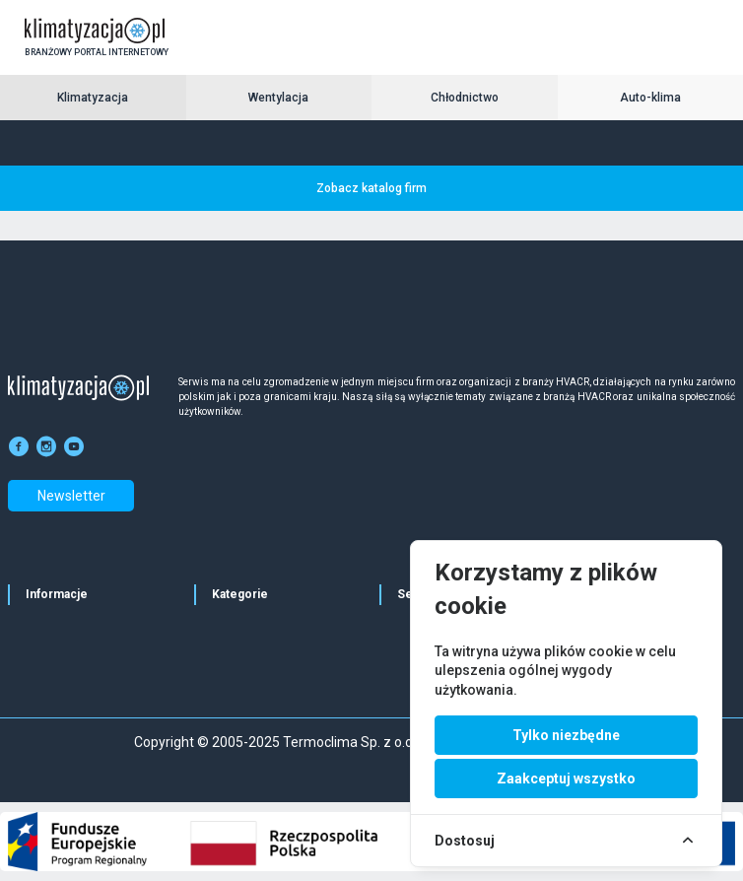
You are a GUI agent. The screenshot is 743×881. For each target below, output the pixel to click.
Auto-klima (650, 97)
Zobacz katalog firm (371, 188)
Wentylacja (278, 97)
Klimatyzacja (92, 97)
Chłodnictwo (465, 97)
